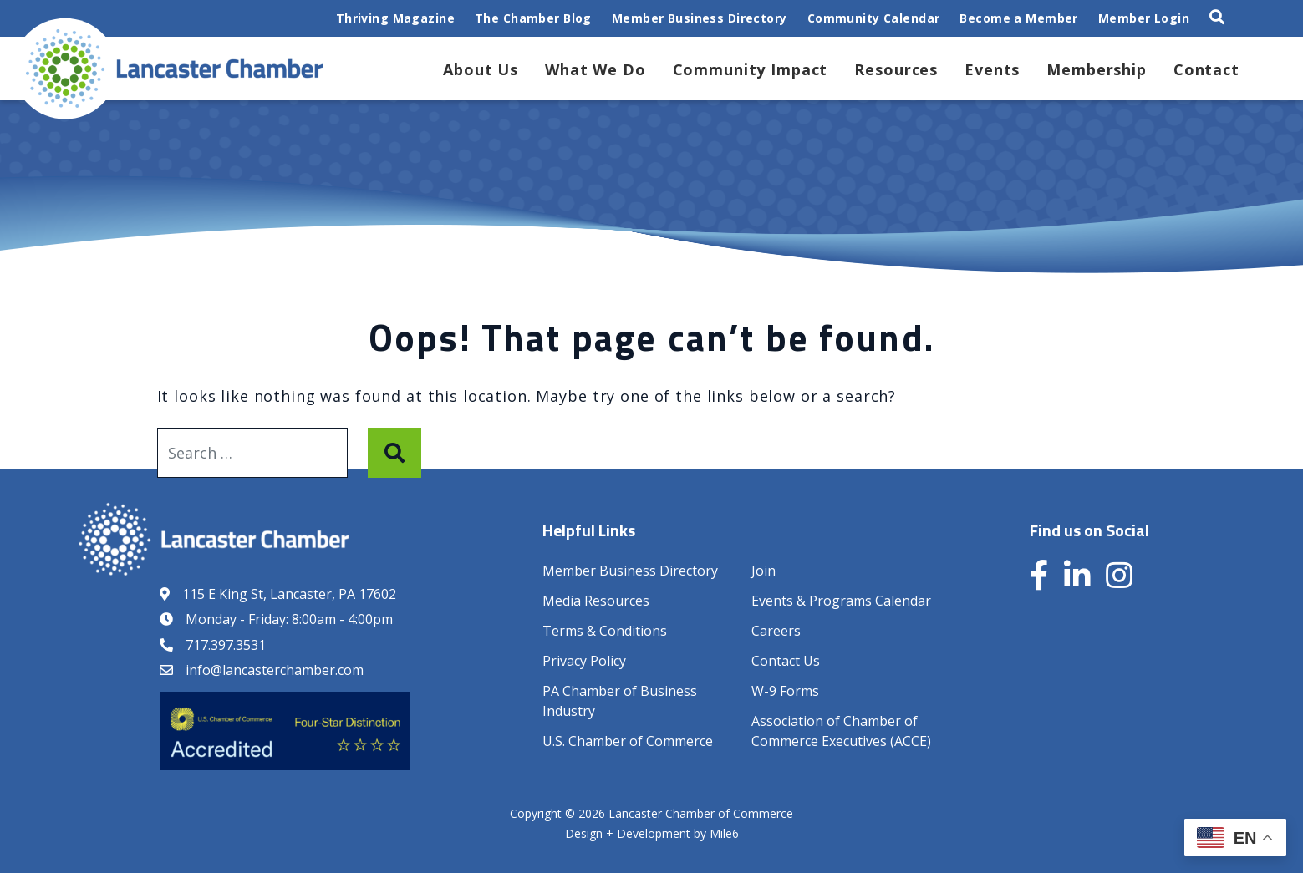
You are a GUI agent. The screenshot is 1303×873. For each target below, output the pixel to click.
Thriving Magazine (395, 18)
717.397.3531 (226, 645)
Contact (1206, 69)
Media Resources (595, 600)
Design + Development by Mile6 (652, 833)
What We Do (595, 69)
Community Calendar (873, 18)
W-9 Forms (785, 691)
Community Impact (750, 69)
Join (763, 570)
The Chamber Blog (533, 18)
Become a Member (1018, 18)
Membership (1096, 69)
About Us (480, 69)
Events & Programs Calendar (841, 600)
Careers (776, 631)
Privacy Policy (584, 661)
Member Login (1143, 18)
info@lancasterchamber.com (275, 670)
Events (992, 69)
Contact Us (785, 661)
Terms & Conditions (604, 631)
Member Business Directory (699, 18)
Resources (896, 69)
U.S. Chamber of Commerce (627, 741)
